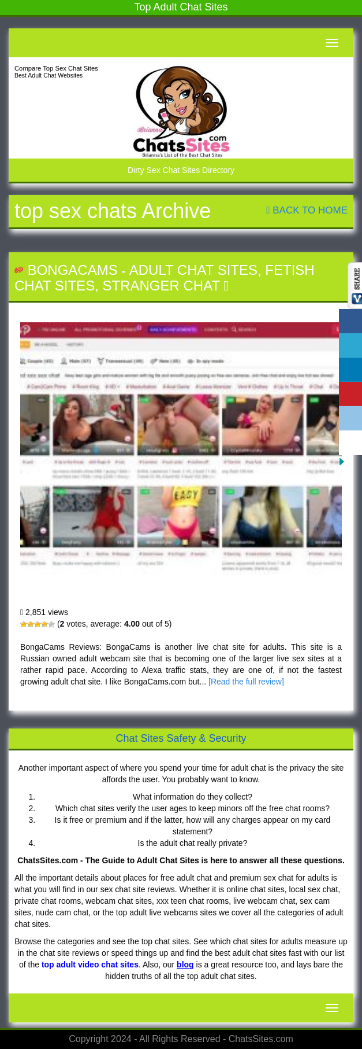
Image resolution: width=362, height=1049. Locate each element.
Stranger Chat (160, 285)
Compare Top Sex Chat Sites (56, 68)
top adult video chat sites (90, 964)
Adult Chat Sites (193, 270)
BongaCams (73, 270)
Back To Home (307, 210)
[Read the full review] (246, 681)
